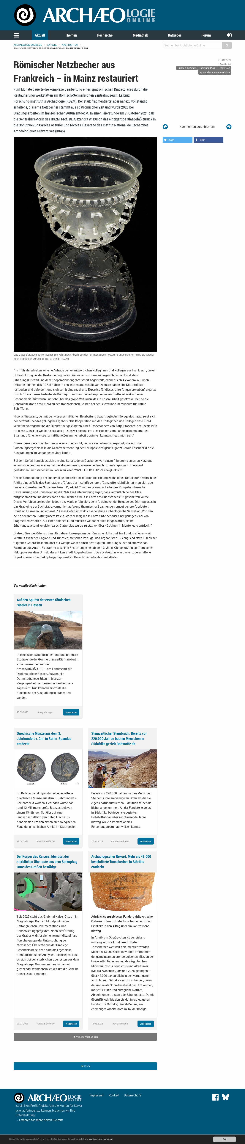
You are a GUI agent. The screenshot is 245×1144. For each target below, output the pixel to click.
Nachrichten (70, 44)
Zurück (85, 1066)
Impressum (96, 1095)
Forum (206, 35)
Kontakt (114, 1095)
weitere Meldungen (85, 1036)
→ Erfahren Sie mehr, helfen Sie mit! (39, 1120)
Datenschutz (132, 1095)
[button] (177, 140)
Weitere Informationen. (101, 1139)
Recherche (105, 35)
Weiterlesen (71, 712)
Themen (71, 35)
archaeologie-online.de (28, 44)
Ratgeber (174, 35)
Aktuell (40, 35)
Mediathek (140, 35)
